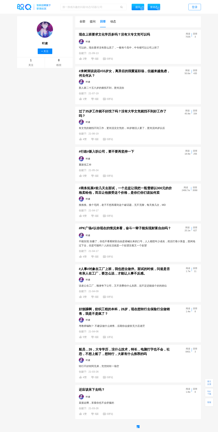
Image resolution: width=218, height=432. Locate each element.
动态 (113, 21)
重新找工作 (85, 164)
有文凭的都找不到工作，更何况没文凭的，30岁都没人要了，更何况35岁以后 (122, 128)
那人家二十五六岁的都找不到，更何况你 (101, 87)
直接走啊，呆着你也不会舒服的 (96, 402)
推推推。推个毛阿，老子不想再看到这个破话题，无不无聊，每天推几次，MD (122, 204)
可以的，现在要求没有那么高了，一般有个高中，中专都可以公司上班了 (119, 47)
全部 (82, 21)
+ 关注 (44, 51)
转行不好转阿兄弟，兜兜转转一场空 (99, 366)
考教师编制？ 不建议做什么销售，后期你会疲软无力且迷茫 (112, 325)
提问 (93, 21)
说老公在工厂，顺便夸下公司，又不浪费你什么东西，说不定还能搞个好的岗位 (123, 285)
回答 (103, 21)
